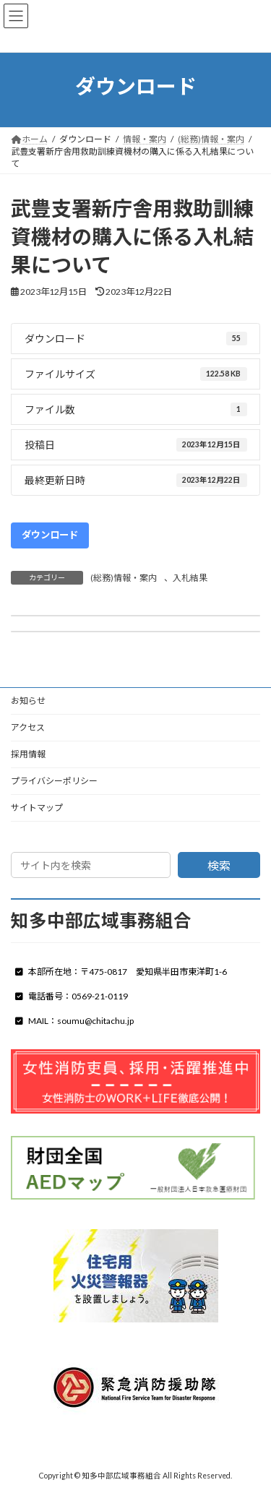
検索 (219, 865)
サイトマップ (37, 807)
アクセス (28, 727)
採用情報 (28, 754)
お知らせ (28, 700)
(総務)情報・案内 (123, 577)
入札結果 (190, 577)
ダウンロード (50, 535)
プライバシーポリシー (54, 780)
